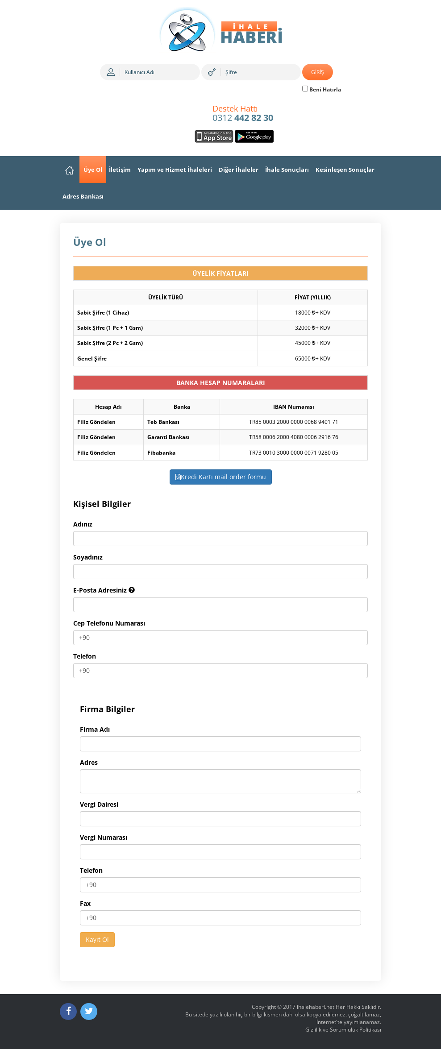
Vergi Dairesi (99, 804)
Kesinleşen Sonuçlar (345, 170)
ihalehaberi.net (315, 1007)
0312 (242, 113)
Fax (85, 903)
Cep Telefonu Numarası (109, 623)
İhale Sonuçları (287, 170)
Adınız (82, 524)
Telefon (84, 656)
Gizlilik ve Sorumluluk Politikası (343, 1029)
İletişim (120, 170)
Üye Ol (92, 170)
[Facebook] (68, 1011)
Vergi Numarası (103, 837)
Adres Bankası (83, 196)
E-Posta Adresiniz (104, 590)
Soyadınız (88, 557)
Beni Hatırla (321, 89)
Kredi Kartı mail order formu (220, 477)
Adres (89, 762)
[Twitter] (88, 1011)
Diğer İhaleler (238, 170)
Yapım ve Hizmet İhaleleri (174, 170)
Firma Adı (95, 729)
